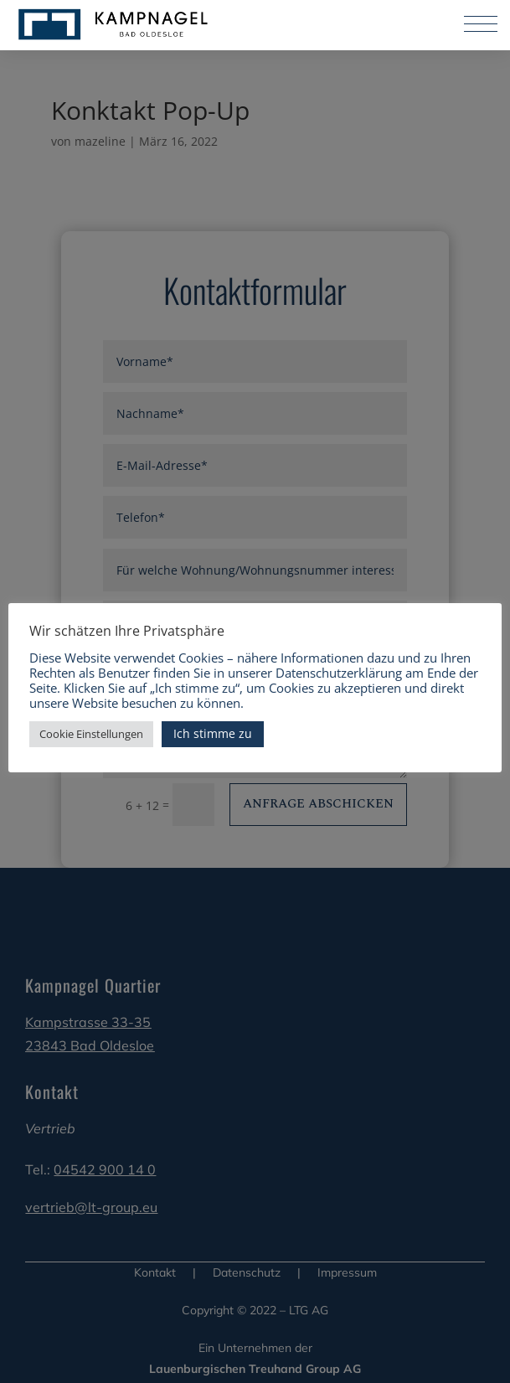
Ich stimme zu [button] (212, 733)
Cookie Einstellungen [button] (91, 733)
